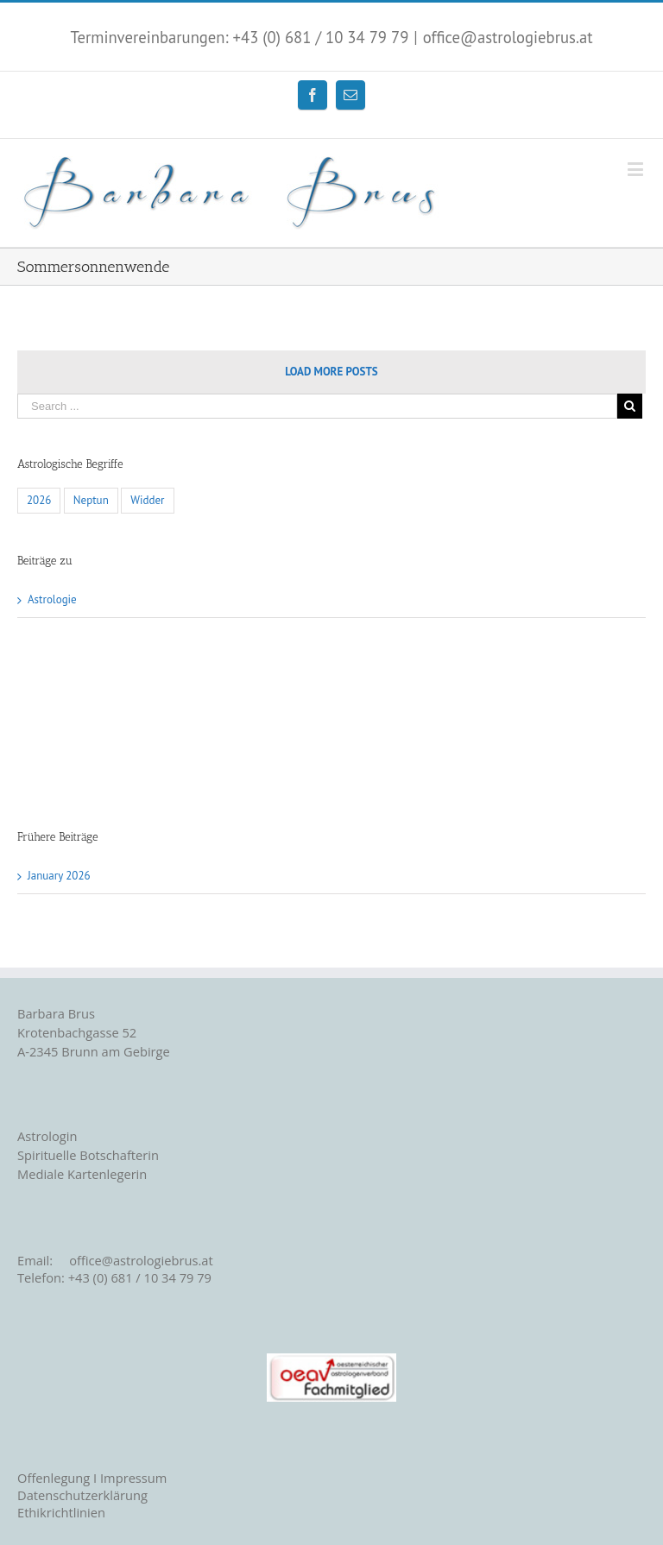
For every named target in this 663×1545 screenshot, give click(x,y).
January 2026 (59, 875)
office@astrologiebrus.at (508, 37)
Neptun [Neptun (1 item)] (91, 500)
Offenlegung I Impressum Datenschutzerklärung (92, 1486)
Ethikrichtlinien (61, 1512)
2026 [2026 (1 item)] (39, 500)
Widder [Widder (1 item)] (147, 500)
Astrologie (52, 599)
